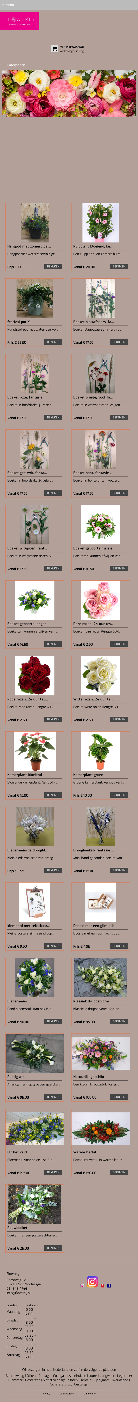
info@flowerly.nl (18, 1293)
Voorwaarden (67, 1393)
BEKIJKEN (53, 266)
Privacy (46, 1393)
